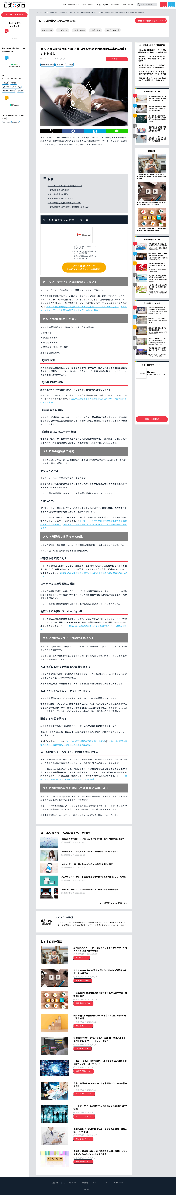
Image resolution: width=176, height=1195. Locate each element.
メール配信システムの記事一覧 (112, 903)
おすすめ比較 (47, 30)
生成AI (4, 118)
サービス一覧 (63, 30)
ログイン (163, 5)
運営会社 (55, 1183)
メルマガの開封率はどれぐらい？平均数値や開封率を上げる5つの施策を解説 (152, 51)
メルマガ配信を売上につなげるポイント (64, 202)
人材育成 (13, 83)
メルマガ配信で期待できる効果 (60, 198)
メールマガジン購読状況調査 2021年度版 (86, 741)
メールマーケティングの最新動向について (65, 185)
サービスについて (70, 1183)
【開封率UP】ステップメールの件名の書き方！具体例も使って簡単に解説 (152, 79)
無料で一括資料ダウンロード (150, 20)
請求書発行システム (8, 51)
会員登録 (171, 5)
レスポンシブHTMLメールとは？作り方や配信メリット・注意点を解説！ (151, 66)
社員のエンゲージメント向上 (12, 87)
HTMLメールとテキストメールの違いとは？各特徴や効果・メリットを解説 (152, 73)
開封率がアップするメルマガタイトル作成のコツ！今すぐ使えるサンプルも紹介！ (152, 58)
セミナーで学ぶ (79, 30)
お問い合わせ (119, 1183)
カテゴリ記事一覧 (112, 30)
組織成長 (20, 91)
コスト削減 (6, 123)
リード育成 (69, 65)
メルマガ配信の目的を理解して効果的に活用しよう (69, 207)
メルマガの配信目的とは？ (59, 190)
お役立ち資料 (95, 30)
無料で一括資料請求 (152, 419)
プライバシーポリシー (101, 1183)
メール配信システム (116, 59)
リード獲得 (59, 65)
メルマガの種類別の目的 (58, 194)
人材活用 (5, 83)
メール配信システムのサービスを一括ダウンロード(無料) (84, 267)
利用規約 (85, 1183)
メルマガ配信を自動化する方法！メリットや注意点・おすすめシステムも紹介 (82, 306)
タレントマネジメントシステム (11, 78)
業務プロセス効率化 (9, 91)
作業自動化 (15, 123)
